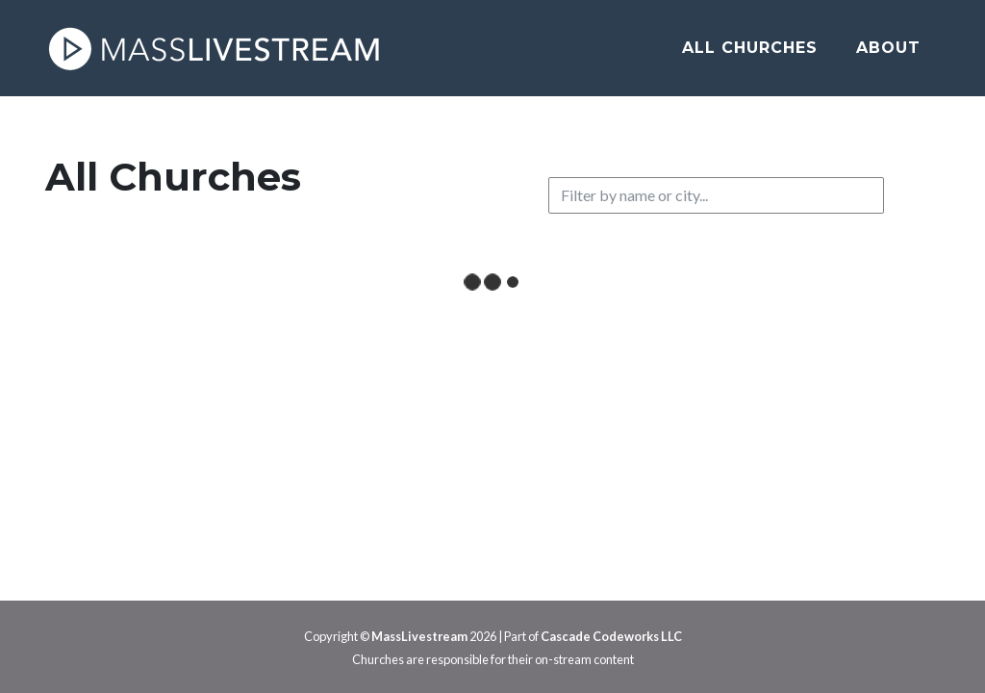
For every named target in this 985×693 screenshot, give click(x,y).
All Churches (750, 47)
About (888, 47)
